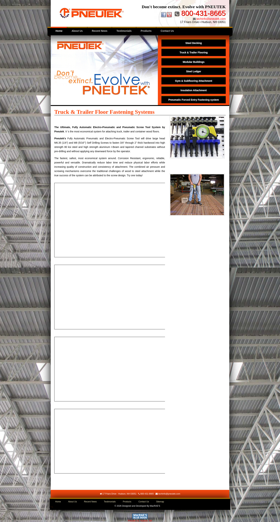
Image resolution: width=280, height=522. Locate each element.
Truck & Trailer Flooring (193, 52)
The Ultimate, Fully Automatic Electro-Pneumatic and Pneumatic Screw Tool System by (109, 127)
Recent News (99, 30)
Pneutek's (60, 138)
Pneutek (59, 131)
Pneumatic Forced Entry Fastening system (193, 99)
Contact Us (167, 30)
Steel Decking (193, 43)
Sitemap (160, 501)
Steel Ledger (193, 71)
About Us (77, 30)
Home (59, 30)
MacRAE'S (155, 506)
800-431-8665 (203, 13)
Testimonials (124, 30)
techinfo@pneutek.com (211, 18)
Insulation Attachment (194, 90)
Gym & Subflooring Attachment (193, 80)
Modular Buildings (193, 61)
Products (146, 30)
